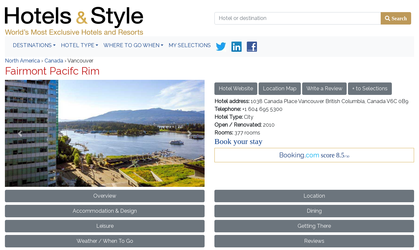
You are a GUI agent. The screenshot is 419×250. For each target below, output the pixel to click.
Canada (54, 61)
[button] (20, 133)
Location (314, 196)
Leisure (105, 226)
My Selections (190, 45)
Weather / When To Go (105, 241)
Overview (104, 196)
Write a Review (324, 88)
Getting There (314, 226)
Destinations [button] (32, 45)
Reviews (314, 241)
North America (22, 61)
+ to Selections (370, 88)
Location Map (280, 88)
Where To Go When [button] (131, 45)
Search (398, 18)
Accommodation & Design (105, 211)
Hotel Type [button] (77, 45)
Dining (314, 211)
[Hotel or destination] (297, 18)
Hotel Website (236, 88)
